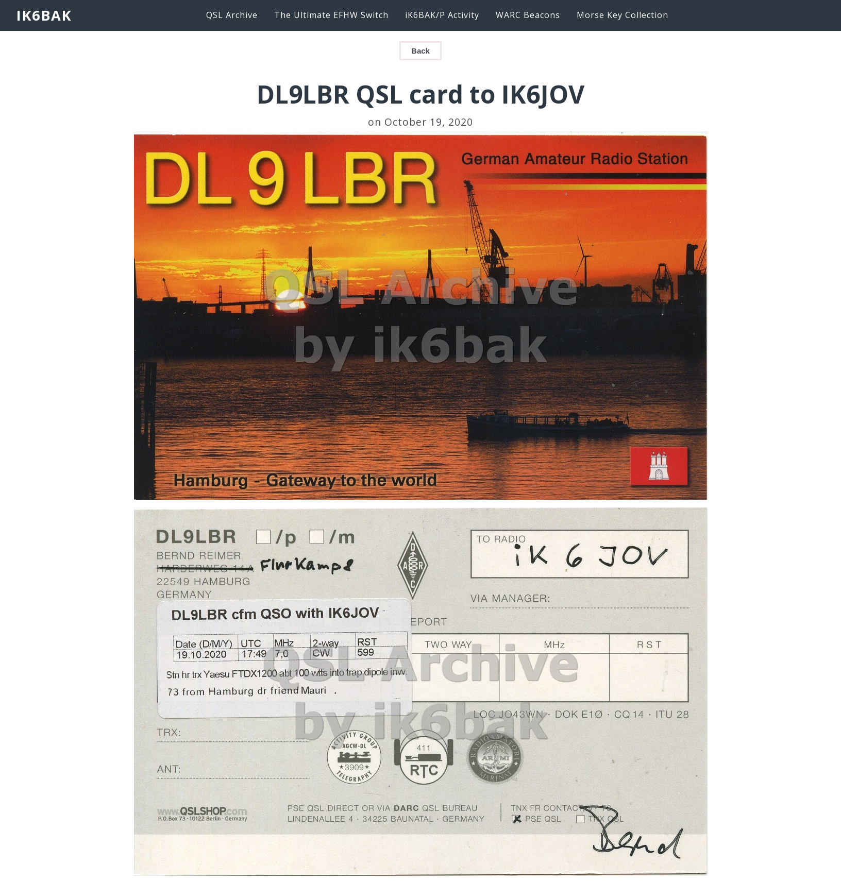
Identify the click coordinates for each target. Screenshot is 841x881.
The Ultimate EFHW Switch (331, 15)
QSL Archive (232, 15)
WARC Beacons (528, 15)
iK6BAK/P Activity (442, 15)
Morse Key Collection (622, 15)
